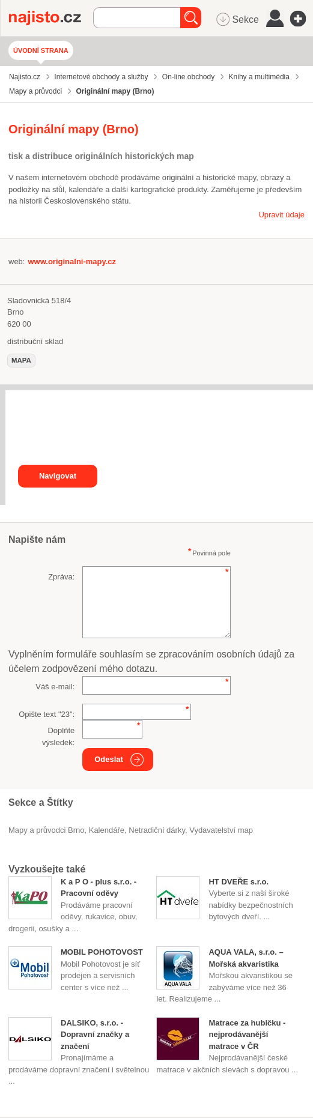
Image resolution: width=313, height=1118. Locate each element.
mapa (21, 360)
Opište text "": (46, 714)
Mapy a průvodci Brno (46, 830)
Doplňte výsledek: (58, 736)
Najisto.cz (51, 18)
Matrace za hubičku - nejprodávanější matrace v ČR (246, 1034)
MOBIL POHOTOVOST (102, 951)
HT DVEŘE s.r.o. (238, 881)
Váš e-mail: (54, 686)
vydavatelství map (221, 830)
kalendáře (106, 830)
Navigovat (57, 475)
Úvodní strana (40, 50)
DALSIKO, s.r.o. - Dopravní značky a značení (95, 1034)
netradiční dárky (157, 830)
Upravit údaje (281, 214)
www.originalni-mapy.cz (72, 261)
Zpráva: (61, 576)
